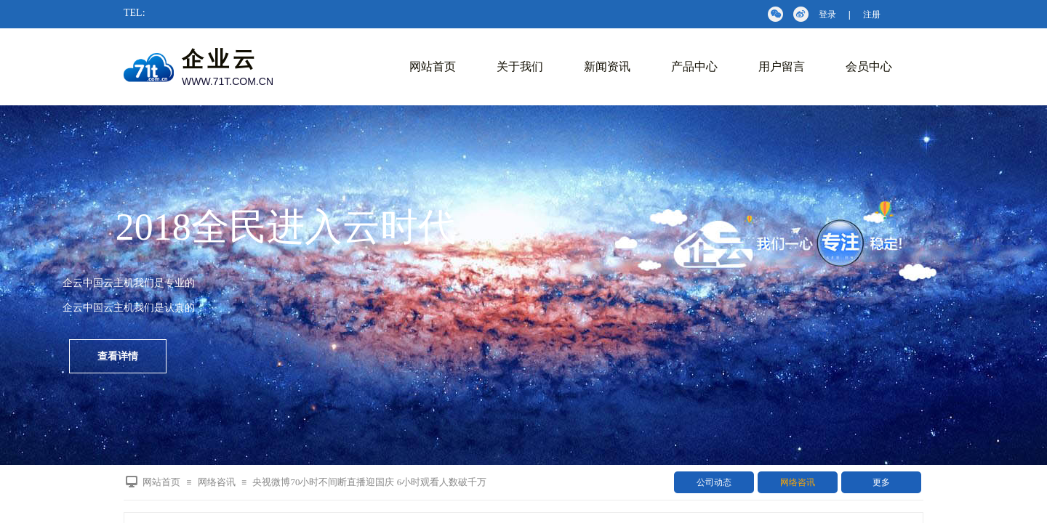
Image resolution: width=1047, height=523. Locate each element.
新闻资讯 (607, 66)
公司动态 (714, 482)
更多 (881, 482)
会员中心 (869, 66)
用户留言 (781, 66)
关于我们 (520, 66)
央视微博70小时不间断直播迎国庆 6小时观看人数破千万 (369, 482)
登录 (827, 14)
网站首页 (432, 66)
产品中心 (694, 66)
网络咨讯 (797, 482)
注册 (871, 14)
